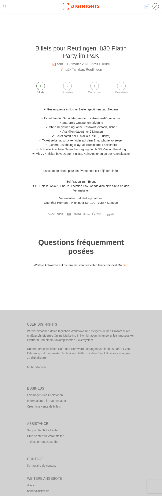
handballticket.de (38, 491)
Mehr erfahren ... (38, 367)
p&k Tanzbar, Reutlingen (81, 69)
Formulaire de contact (41, 465)
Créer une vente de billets (44, 406)
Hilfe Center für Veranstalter (45, 436)
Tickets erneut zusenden (43, 441)
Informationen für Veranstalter (46, 400)
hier (124, 265)
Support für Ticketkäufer (43, 430)
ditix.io (31, 485)
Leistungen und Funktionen (45, 395)
